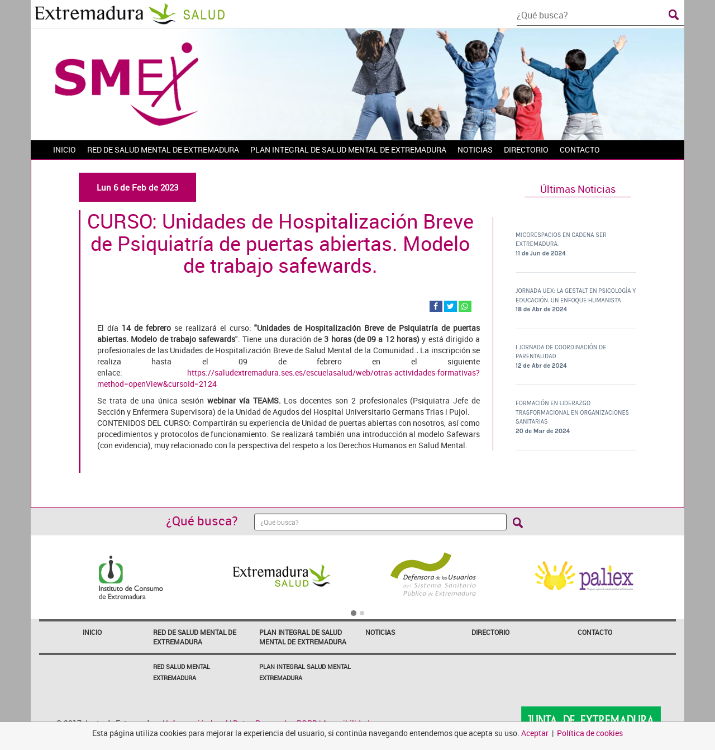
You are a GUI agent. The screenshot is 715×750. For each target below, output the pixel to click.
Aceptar (535, 733)
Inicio (92, 632)
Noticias (380, 632)
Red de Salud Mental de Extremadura (194, 637)
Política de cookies (590, 733)
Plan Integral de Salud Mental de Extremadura (302, 637)
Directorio (490, 632)
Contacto (595, 632)
